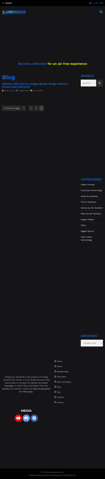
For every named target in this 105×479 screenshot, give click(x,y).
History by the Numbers (92, 208)
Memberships (63, 371)
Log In (98, 3)
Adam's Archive (88, 184)
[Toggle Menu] (101, 12)
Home (59, 361)
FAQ (59, 392)
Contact (60, 397)
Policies (60, 402)
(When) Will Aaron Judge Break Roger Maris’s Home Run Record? (35, 85)
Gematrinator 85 (56, 472)
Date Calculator (64, 382)
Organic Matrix (87, 219)
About (59, 366)
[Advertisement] (52, 37)
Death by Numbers (89, 196)
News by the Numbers (91, 214)
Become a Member (32, 63)
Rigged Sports (24, 91)
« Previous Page (11, 108)
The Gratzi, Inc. (69, 475)
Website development (39, 475)
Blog (59, 387)
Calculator (61, 377)
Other (83, 225)
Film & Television (88, 202)
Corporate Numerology (91, 190)
